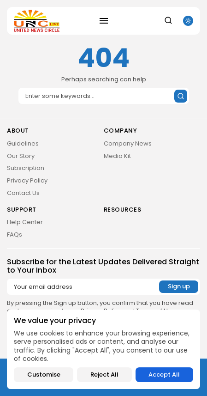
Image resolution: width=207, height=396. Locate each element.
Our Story (21, 156)
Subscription (25, 168)
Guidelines (23, 143)
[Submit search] (180, 96)
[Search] (103, 96)
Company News (128, 143)
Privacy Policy (27, 180)
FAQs (14, 234)
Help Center (25, 222)
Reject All (104, 374)
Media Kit (117, 156)
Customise (43, 374)
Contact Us (23, 193)
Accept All (164, 374)
